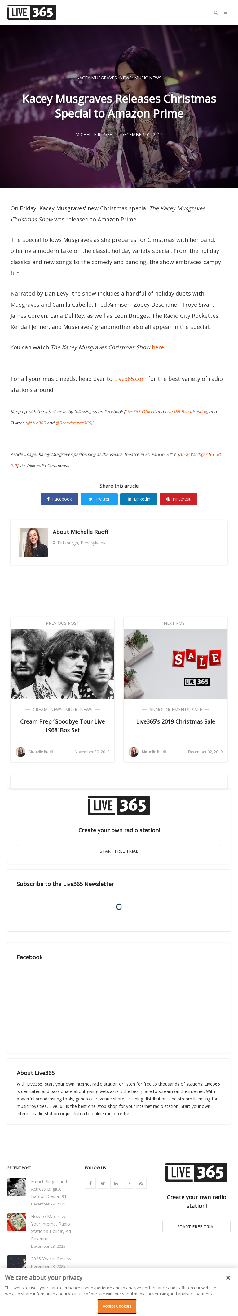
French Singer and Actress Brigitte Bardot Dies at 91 (49, 1189)
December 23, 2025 (48, 1246)
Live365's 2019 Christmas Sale (175, 721)
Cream (40, 710)
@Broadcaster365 (73, 423)
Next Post (175, 623)
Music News (147, 78)
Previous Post (62, 623)
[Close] (228, 1277)
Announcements (169, 710)
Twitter (99, 499)
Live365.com (130, 378)
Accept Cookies (117, 1306)
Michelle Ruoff (89, 532)
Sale (197, 710)
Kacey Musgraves (97, 78)
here (158, 347)
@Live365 (36, 423)
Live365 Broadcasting (186, 411)
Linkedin (139, 499)
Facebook (59, 499)
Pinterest (178, 499)
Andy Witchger (193, 454)
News (125, 78)
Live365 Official (140, 411)
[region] (119, 1292)
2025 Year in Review (51, 1259)
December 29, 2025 (48, 1204)
